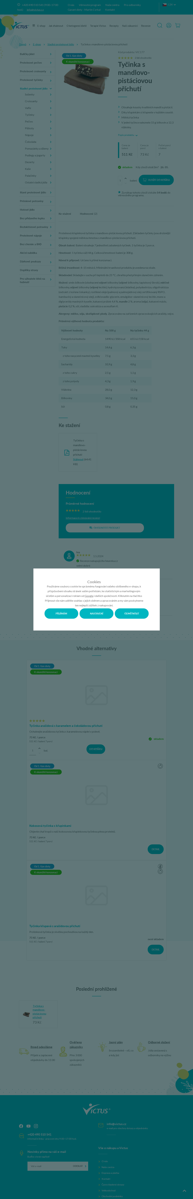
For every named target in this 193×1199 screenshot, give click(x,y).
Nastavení (96, 613)
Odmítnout (131, 613)
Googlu (89, 595)
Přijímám (61, 613)
